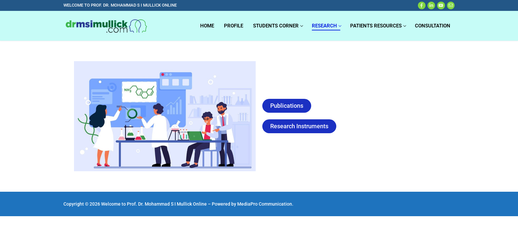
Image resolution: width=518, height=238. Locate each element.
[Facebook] (422, 5)
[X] (431, 5)
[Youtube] (441, 5)
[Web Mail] (451, 5)
